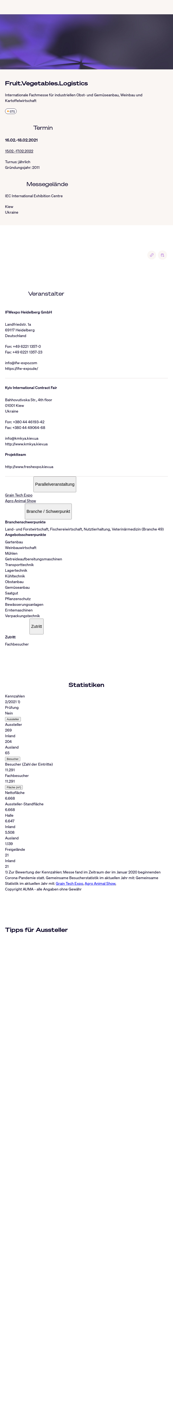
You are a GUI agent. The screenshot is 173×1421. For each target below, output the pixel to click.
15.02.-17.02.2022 (19, 150)
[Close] (5, 1358)
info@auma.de (23, 1410)
